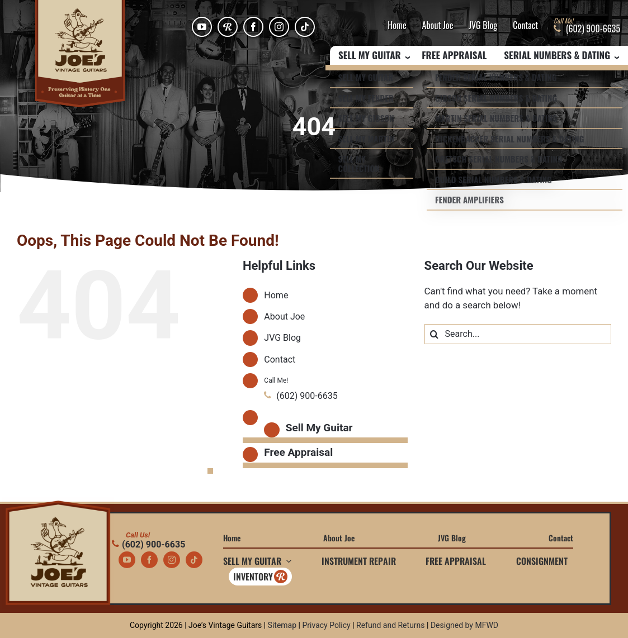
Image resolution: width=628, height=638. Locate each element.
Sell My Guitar (319, 427)
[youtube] (202, 27)
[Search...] (517, 334)
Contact (525, 26)
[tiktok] (305, 27)
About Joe (438, 26)
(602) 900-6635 (148, 544)
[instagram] (279, 27)
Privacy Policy (326, 625)
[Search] (434, 334)
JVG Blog (483, 26)
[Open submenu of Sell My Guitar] (286, 561)
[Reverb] (228, 27)
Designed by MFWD (464, 625)
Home (397, 26)
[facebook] (253, 27)
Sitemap (282, 625)
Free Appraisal (454, 55)
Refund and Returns (390, 625)
